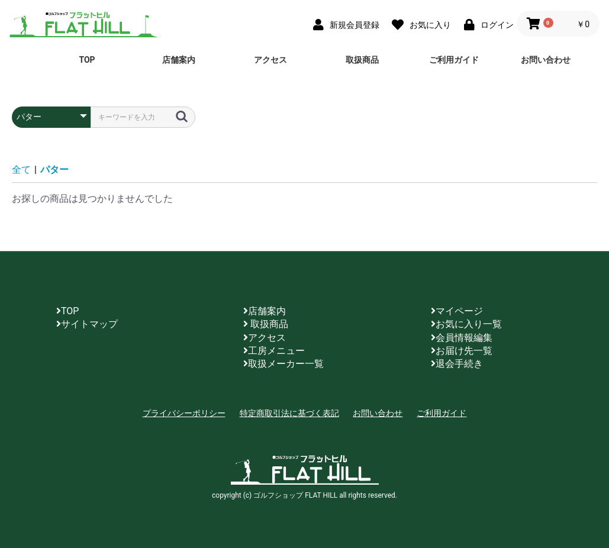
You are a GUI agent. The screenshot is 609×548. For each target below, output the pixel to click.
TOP (87, 60)
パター (54, 169)
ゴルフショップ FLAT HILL (83, 23)
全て (21, 169)
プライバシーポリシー (184, 413)
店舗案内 (178, 60)
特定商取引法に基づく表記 (289, 413)
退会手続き (457, 363)
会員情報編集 (461, 337)
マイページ (457, 311)
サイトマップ (87, 324)
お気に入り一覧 (466, 324)
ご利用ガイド (454, 60)
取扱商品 (362, 60)
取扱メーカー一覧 (283, 363)
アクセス (270, 60)
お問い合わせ (546, 60)
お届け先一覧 (461, 350)
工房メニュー (274, 350)
